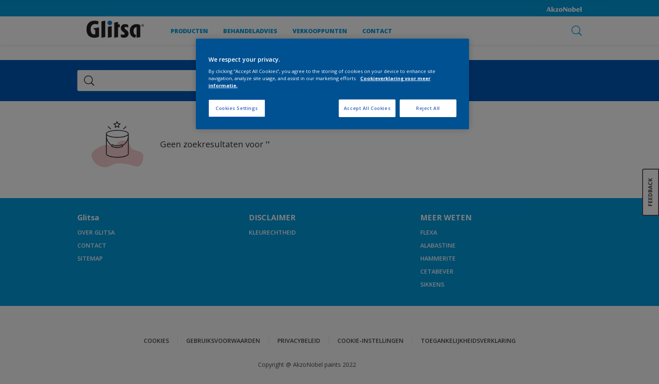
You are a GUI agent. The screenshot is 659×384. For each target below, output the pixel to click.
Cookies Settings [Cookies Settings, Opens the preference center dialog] (237, 108)
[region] (332, 84)
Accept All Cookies (367, 108)
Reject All (428, 108)
